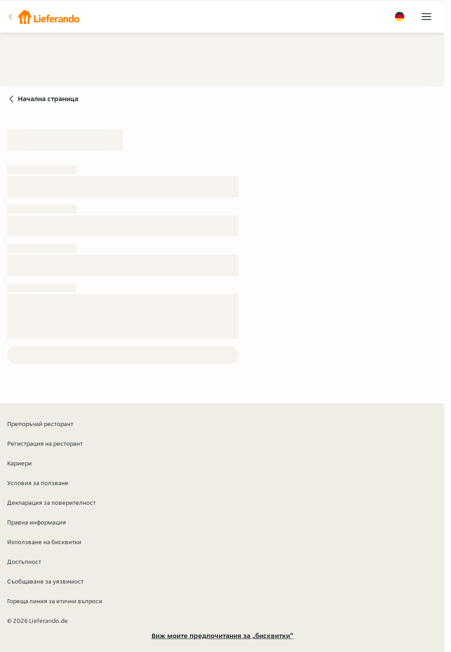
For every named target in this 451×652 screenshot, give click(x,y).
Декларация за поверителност (51, 503)
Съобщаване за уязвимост (45, 581)
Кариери (19, 463)
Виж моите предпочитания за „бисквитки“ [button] (222, 635)
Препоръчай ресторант (40, 424)
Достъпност (24, 562)
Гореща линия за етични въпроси (54, 601)
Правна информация (36, 522)
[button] (43, 16)
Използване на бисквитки (44, 542)
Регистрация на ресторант (45, 443)
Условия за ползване (37, 483)
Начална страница (48, 98)
